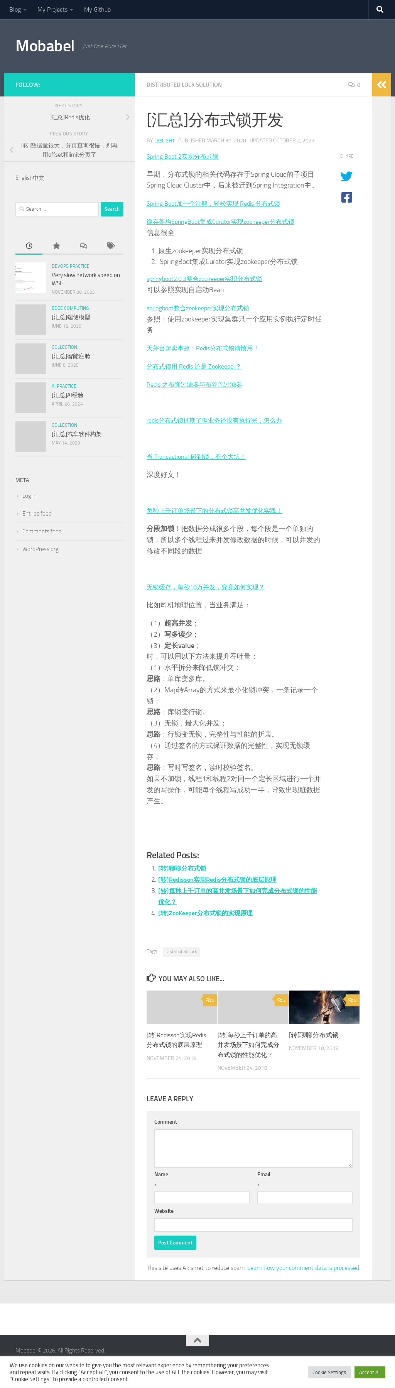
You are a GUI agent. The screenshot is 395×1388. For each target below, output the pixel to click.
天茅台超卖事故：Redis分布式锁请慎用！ (210, 348)
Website (164, 1221)
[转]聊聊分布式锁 (184, 868)
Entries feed (37, 513)
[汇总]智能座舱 (71, 356)
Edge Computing (70, 308)
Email (263, 1184)
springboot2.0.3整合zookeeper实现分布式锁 (212, 278)
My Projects (52, 9)
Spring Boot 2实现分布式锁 (187, 156)
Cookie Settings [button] (329, 1372)
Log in (29, 495)
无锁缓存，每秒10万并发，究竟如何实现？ (213, 587)
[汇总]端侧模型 (71, 317)
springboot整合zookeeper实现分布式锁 (204, 308)
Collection (64, 347)
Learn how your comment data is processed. (303, 1277)
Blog (15, 9)
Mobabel (45, 46)
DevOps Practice (70, 266)
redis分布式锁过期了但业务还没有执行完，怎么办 (223, 420)
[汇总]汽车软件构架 (77, 434)
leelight (165, 140)
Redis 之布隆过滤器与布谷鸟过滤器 (200, 384)
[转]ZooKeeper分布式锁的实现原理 (211, 913)
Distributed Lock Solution (187, 84)
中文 (38, 177)
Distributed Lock (181, 951)
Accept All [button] (370, 1372)
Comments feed (42, 531)
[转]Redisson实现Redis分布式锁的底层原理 (223, 879)
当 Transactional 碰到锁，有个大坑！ (202, 456)
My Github (97, 9)
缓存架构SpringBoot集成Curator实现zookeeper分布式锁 (229, 221)
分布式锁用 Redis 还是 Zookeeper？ (200, 366)
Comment (165, 1132)
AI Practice (64, 386)
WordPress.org (40, 549)
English (24, 177)
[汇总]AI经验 (68, 395)
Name (161, 1184)
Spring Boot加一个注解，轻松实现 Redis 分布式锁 (221, 203)
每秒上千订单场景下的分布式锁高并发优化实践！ (223, 510)
